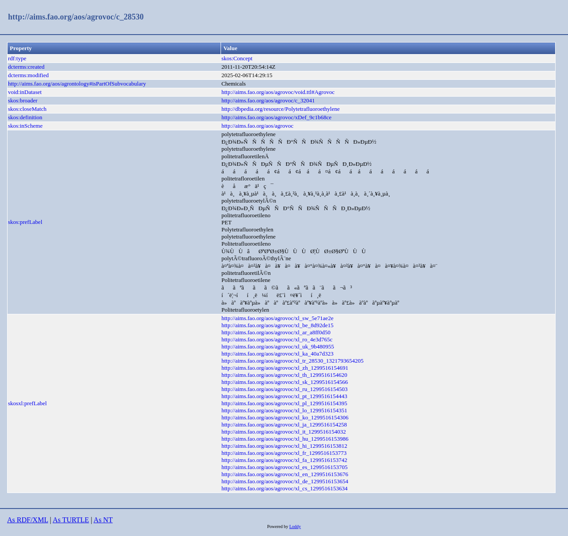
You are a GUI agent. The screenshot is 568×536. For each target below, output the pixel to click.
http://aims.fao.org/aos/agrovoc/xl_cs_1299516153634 (284, 488)
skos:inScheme (25, 125)
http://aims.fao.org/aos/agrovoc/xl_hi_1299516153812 (284, 445)
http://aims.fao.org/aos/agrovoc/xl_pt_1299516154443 (284, 396)
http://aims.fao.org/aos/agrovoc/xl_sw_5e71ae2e (277, 318)
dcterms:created (26, 66)
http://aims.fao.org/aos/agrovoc (257, 125)
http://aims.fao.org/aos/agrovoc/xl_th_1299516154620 (284, 375)
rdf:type (17, 58)
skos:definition (25, 117)
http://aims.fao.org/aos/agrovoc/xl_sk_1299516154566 (284, 382)
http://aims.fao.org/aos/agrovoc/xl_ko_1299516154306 (284, 417)
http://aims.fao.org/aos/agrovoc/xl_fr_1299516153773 (284, 453)
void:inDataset (25, 92)
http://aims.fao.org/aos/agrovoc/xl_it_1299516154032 (283, 431)
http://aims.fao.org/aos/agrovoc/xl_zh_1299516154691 (284, 367)
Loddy (295, 526)
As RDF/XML (27, 520)
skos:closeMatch (27, 109)
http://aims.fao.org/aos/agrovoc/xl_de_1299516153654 (284, 481)
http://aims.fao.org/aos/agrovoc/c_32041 (268, 100)
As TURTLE (71, 520)
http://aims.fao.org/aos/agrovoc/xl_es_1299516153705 (284, 467)
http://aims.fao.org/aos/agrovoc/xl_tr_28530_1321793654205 (292, 360)
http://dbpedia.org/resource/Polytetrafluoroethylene (280, 109)
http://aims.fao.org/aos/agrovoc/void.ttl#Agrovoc (278, 92)
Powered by (278, 526)
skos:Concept (236, 58)
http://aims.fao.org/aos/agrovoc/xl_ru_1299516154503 (284, 389)
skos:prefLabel (25, 222)
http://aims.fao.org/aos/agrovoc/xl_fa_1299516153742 (284, 460)
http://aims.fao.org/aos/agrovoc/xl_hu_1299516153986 (284, 438)
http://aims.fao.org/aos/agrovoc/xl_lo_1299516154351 (284, 410)
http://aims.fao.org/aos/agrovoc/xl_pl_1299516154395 (284, 403)
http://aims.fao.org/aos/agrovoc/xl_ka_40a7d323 (277, 353)
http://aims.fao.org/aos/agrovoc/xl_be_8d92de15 (277, 325)
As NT (103, 520)
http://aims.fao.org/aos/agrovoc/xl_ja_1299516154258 (284, 424)
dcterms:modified (28, 75)
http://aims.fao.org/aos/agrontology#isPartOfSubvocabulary (77, 83)
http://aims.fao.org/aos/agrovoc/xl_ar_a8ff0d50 (276, 332)
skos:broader (22, 100)
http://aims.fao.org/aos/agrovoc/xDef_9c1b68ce (276, 117)
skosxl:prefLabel (27, 403)
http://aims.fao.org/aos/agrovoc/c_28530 (76, 16)
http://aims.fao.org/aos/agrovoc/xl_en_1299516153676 (284, 474)
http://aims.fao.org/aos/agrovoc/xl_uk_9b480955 (277, 346)
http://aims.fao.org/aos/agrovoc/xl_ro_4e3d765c (276, 339)
